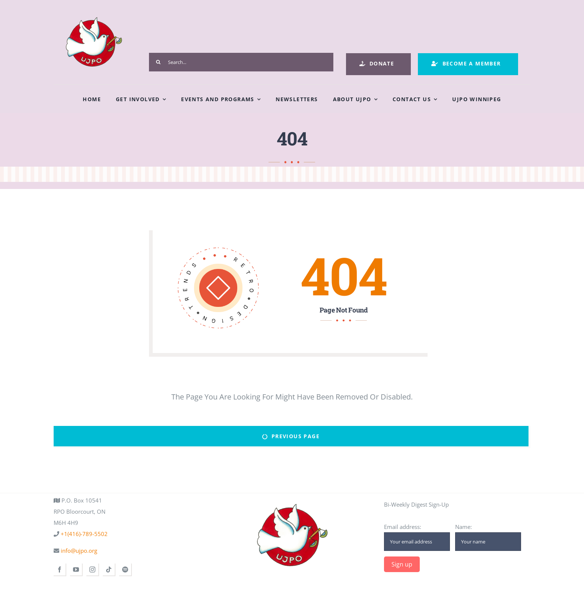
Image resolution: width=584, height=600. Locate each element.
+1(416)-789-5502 (83, 534)
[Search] (158, 62)
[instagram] (92, 570)
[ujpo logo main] (94, 12)
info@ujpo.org (78, 550)
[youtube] (76, 570)
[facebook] (60, 570)
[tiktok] (109, 570)
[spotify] (125, 570)
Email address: (417, 537)
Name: (488, 537)
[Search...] (241, 62)
